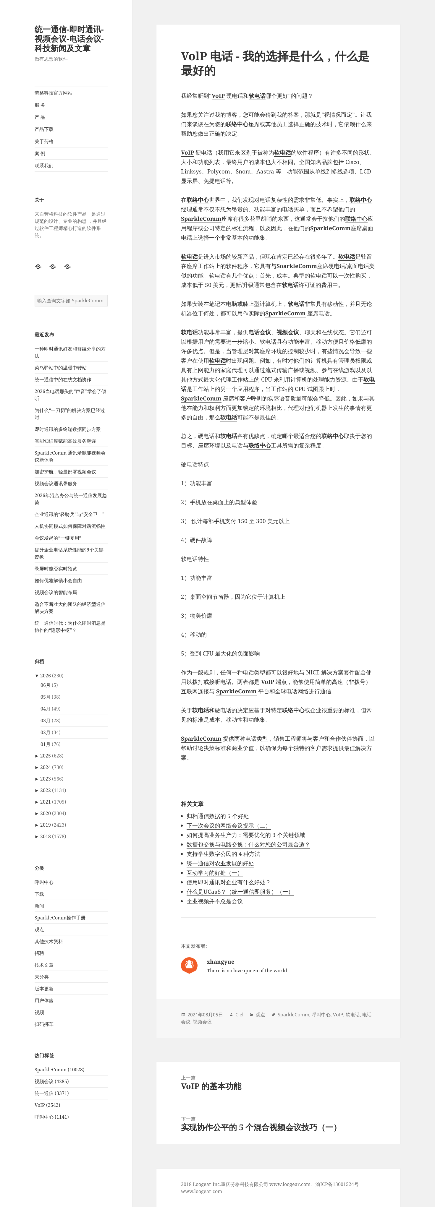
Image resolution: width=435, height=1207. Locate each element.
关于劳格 (44, 141)
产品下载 (44, 129)
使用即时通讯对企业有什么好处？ (229, 882)
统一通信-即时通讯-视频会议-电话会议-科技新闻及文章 (69, 38)
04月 (46, 708)
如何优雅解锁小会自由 (58, 580)
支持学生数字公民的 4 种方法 (223, 854)
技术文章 (44, 964)
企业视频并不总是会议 (215, 901)
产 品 (40, 117)
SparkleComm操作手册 (60, 917)
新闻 (39, 905)
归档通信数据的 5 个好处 (218, 816)
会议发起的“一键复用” (58, 537)
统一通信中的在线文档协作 (63, 379)
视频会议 (202, 1021)
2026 (45, 675)
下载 (39, 893)
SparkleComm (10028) (60, 1069)
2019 (45, 825)
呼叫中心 (44, 882)
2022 (45, 790)
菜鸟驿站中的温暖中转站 (61, 367)
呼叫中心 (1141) (52, 1117)
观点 (39, 929)
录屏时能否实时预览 (56, 568)
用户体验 (44, 1000)
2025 (45, 755)
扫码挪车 (44, 1024)
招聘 (39, 953)
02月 (46, 732)
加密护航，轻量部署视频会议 (65, 471)
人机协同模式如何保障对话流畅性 (70, 526)
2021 (45, 802)
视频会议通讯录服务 (56, 483)
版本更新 (44, 988)
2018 (45, 836)
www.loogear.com (201, 1191)
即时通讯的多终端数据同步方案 (68, 429)
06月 (46, 685)
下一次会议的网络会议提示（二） (229, 825)
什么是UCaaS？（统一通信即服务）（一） (240, 891)
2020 (45, 813)
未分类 (42, 976)
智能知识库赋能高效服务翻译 (65, 440)
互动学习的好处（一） (215, 873)
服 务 (40, 105)
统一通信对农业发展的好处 (220, 863)
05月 (46, 697)
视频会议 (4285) (52, 1081)
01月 (46, 744)
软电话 (353, 1014)
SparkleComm (293, 1014)
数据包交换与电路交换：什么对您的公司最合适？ (248, 844)
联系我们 (44, 165)
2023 (45, 779)
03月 (46, 720)
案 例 (40, 153)
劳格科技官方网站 (53, 93)
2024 (45, 767)
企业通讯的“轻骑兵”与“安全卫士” (69, 514)
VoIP (338, 1014)
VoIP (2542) (47, 1105)
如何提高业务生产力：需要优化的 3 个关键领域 (246, 835)
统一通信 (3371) (52, 1093)
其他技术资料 (49, 941)
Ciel (239, 1014)
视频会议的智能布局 (56, 592)
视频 (39, 1012)
